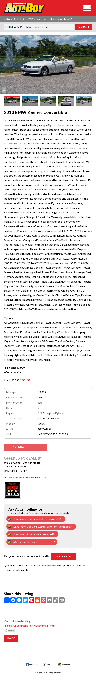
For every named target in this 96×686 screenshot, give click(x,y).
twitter (49, 664)
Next (90, 65)
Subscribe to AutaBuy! (18, 621)
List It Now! (63, 556)
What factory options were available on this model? (42, 526)
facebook (33, 664)
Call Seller (18, 447)
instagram (66, 664)
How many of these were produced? (33, 534)
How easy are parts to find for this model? (37, 519)
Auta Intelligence (49, 565)
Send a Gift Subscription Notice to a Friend (30, 625)
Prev (5, 65)
